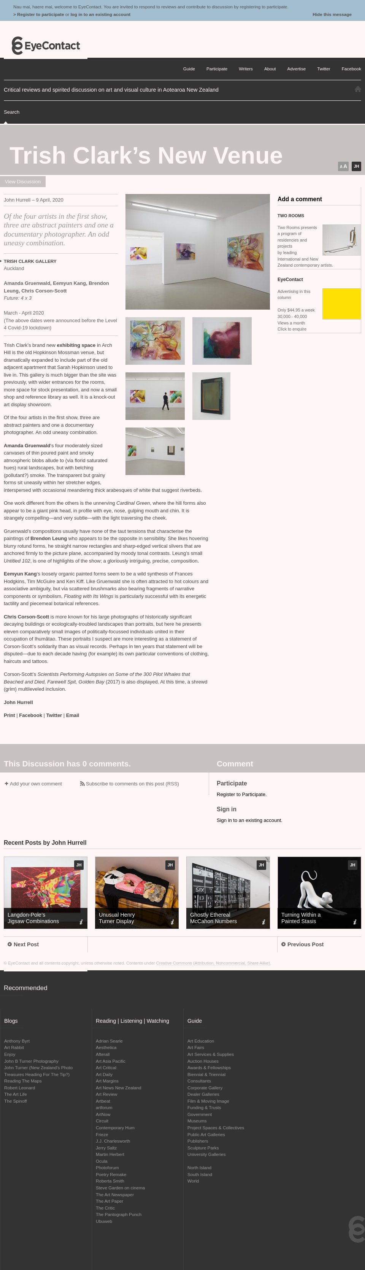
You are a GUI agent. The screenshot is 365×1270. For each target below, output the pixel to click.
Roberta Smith (110, 1180)
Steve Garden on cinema (120, 1187)
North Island (199, 1167)
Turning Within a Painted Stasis (301, 918)
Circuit (102, 1120)
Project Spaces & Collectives (215, 1127)
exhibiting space (76, 345)
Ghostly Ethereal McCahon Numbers (213, 918)
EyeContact (45, 45)
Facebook (30, 715)
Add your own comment (36, 784)
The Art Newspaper (115, 1194)
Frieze (102, 1134)
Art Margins (107, 1080)
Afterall (103, 1054)
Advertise (296, 68)
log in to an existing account (100, 14)
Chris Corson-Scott (27, 617)
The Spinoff (15, 1100)
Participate (216, 68)
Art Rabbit (14, 1047)
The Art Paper (109, 1200)
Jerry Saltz (106, 1147)
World (193, 1180)
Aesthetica (106, 1047)
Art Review (106, 1094)
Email (72, 715)
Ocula (102, 1161)
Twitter (54, 715)
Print (9, 715)
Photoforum (107, 1167)
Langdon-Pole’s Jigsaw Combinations (33, 918)
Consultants (199, 1080)
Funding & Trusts (204, 1107)
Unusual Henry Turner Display (117, 918)
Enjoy (9, 1054)
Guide (189, 68)
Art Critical (106, 1067)
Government (199, 1114)
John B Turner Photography (31, 1061)
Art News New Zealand (118, 1087)
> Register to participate (38, 14)
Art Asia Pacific (110, 1061)
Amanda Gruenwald (27, 445)
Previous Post (302, 944)
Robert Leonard (19, 1087)
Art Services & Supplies (210, 1054)
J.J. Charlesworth (113, 1140)
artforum (104, 1107)
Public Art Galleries (206, 1134)
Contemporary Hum (115, 1127)
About (270, 68)
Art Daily (104, 1074)
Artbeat (103, 1100)
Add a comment (300, 199)
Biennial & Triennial (206, 1074)
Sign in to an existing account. (249, 820)
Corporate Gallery (204, 1087)
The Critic (105, 1207)
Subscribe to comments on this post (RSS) (132, 784)
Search (11, 112)
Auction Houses (203, 1061)
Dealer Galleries (203, 1094)
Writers (246, 68)
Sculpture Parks (203, 1147)
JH (356, 166)
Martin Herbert (110, 1154)
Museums (197, 1120)
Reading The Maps (23, 1080)
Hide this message (332, 14)
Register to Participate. (242, 794)
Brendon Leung (49, 538)
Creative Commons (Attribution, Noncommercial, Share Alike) (213, 963)
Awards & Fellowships (209, 1067)
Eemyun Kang (20, 574)
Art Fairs (195, 1047)
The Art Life (15, 1094)
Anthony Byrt (17, 1040)
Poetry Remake (111, 1174)
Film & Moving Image (208, 1100)
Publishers (197, 1140)
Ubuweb (104, 1221)
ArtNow (103, 1114)
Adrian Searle (109, 1040)
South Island (199, 1174)
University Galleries (206, 1154)
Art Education (200, 1040)
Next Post (23, 944)
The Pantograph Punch (118, 1214)
